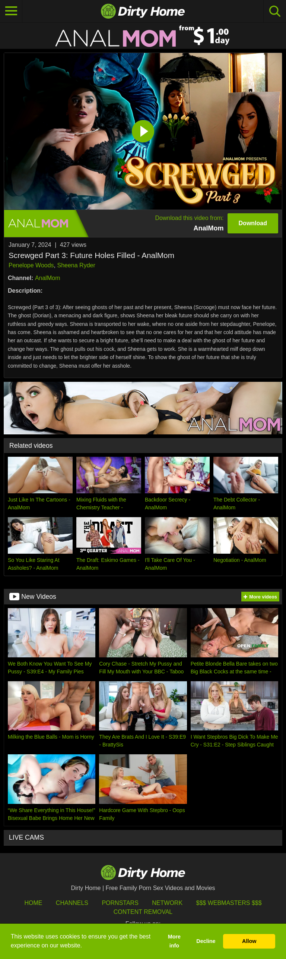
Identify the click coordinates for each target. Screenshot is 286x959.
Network (167, 903)
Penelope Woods (31, 265)
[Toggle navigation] (11, 11)
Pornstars (120, 903)
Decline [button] (205, 941)
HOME (33, 903)
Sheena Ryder (76, 265)
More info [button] (174, 941)
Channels (72, 903)
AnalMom (47, 278)
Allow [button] (249, 941)
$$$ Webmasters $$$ (229, 903)
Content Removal (143, 912)
